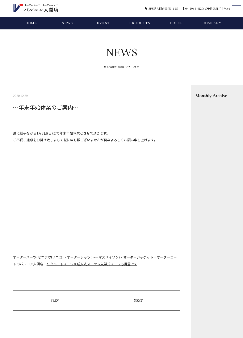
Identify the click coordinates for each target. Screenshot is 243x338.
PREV (55, 300)
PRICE (175, 23)
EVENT (103, 23)
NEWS (67, 23)
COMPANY (211, 23)
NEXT (138, 300)
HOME (31, 23)
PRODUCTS (139, 23)
